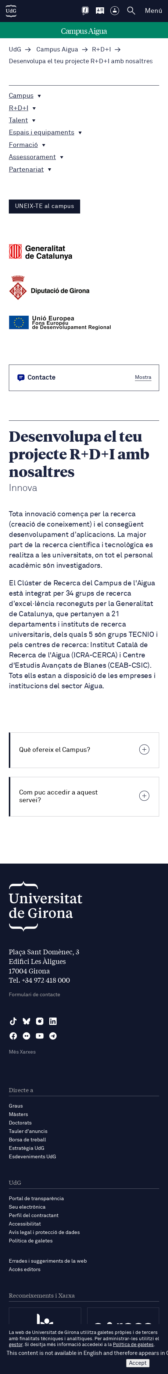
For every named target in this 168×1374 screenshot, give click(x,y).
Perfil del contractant (33, 1215)
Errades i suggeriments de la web (48, 1261)
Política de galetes (31, 1241)
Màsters (18, 1114)
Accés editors (24, 1269)
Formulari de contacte (34, 994)
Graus (16, 1106)
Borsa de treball (27, 1139)
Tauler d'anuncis (28, 1131)
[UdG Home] (11, 11)
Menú (153, 11)
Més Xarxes (22, 1052)
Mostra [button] (143, 377)
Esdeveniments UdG (32, 1156)
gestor (15, 1344)
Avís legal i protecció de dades (44, 1232)
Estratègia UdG (26, 1148)
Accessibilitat (25, 1224)
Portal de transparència (36, 1198)
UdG (15, 50)
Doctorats (20, 1123)
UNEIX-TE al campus (44, 206)
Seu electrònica (27, 1207)
